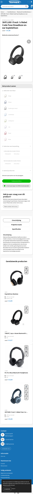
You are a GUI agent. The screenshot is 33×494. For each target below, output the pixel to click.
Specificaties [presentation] (16, 229)
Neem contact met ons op (10, 206)
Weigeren (13, 488)
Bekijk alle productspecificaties (10, 35)
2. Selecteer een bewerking (10, 146)
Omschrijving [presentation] (16, 220)
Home (2, 12)
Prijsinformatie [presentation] (16, 225)
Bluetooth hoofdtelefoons (24, 12)
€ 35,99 (8, 419)
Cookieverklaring (5, 475)
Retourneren (4, 466)
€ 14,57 (8, 340)
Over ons (3, 456)
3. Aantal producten (8, 170)
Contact (3, 463)
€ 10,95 (8, 301)
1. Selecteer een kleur (9, 90)
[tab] (16, 220)
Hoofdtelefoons (11, 12)
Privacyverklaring (5, 477)
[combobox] (12, 6)
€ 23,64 (8, 380)
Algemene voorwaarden (7, 473)
